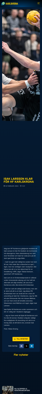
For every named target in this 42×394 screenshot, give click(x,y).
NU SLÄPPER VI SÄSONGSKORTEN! (22, 389)
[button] (21, 346)
